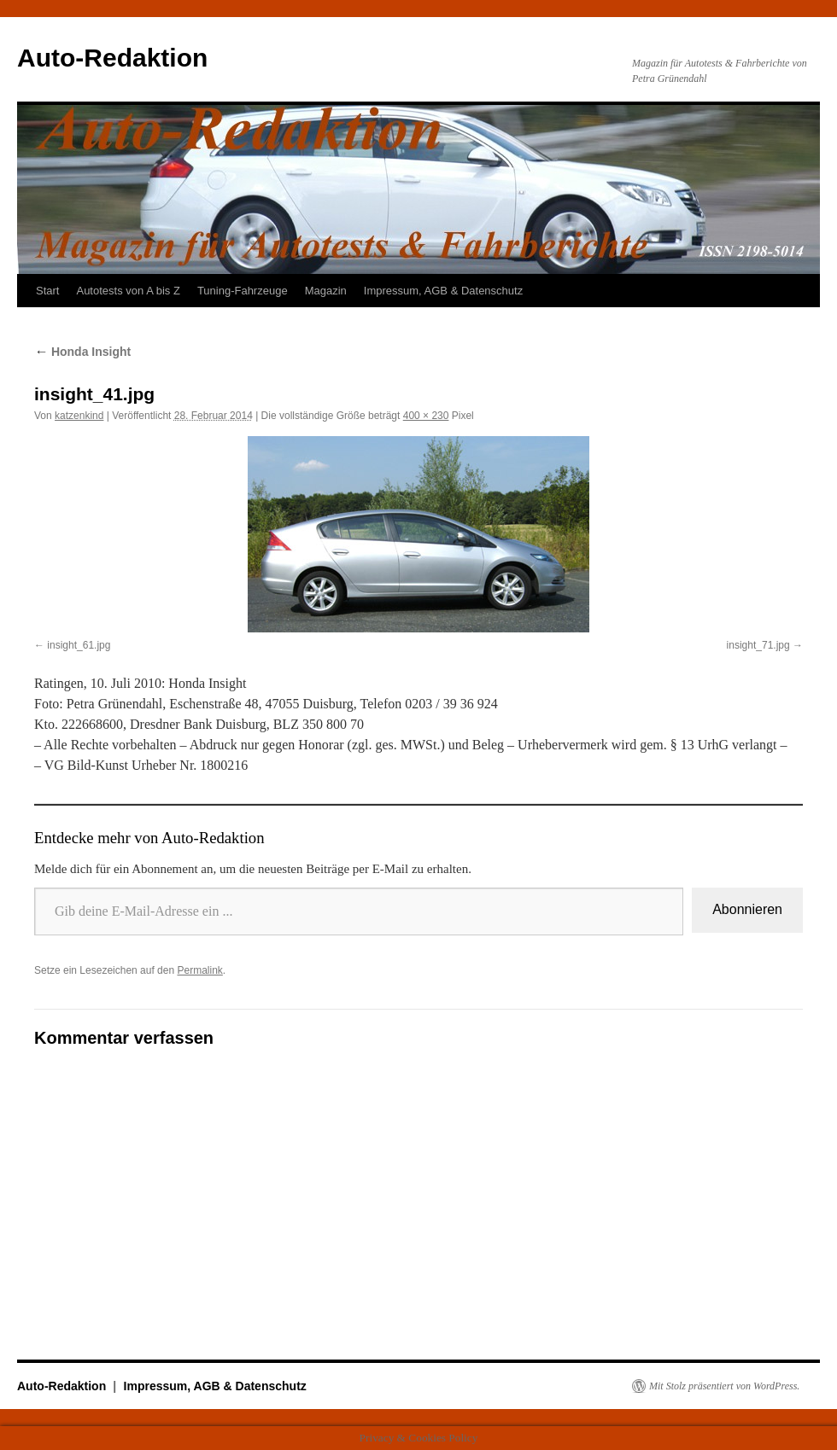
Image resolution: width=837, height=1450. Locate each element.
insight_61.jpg (78, 645)
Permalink (199, 970)
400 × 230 (426, 416)
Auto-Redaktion (112, 58)
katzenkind (79, 416)
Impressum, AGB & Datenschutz (443, 290)
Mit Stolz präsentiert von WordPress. (724, 1386)
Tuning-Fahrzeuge (242, 290)
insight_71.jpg (758, 645)
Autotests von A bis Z (127, 290)
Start (47, 290)
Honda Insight (82, 351)
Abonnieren (747, 909)
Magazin (326, 290)
